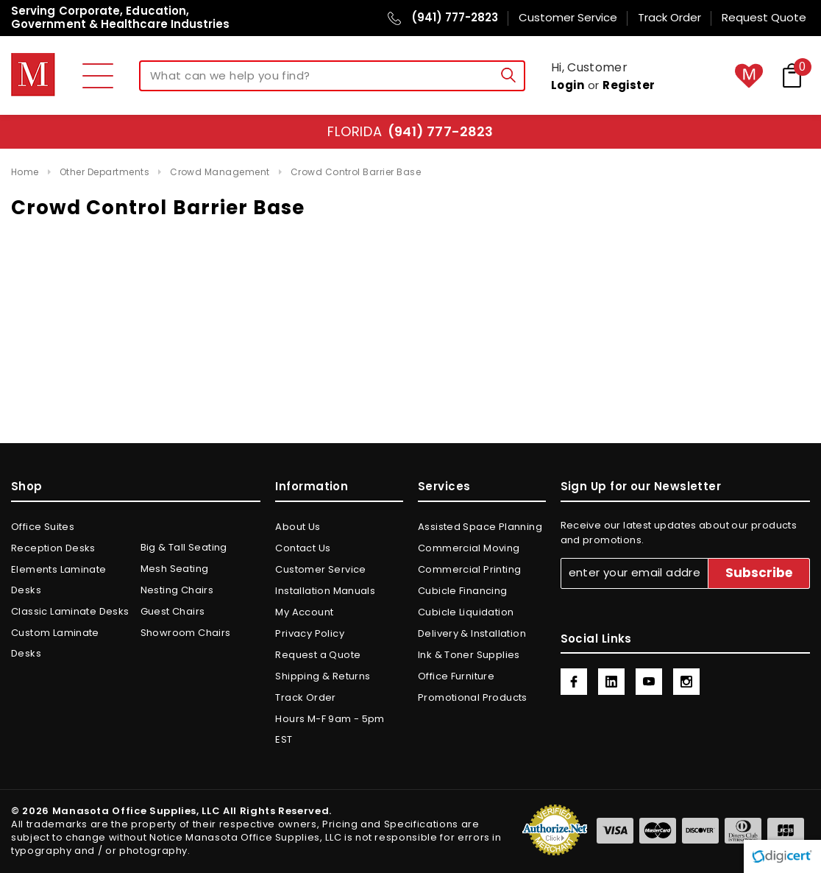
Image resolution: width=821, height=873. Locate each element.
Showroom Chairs (186, 633)
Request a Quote (317, 655)
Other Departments (104, 172)
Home (25, 172)
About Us (297, 527)
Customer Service (320, 569)
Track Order (305, 697)
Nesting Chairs (177, 590)
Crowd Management (220, 172)
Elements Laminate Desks (59, 579)
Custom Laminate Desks (55, 643)
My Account (304, 612)
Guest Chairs (173, 611)
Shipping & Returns (322, 676)
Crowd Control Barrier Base (356, 172)
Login (567, 85)
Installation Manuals (325, 591)
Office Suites (42, 527)
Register (629, 85)
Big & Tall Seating (184, 547)
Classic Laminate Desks (70, 611)
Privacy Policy (309, 633)
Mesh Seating (175, 569)
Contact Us (302, 548)
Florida (410, 131)
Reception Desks (53, 548)
